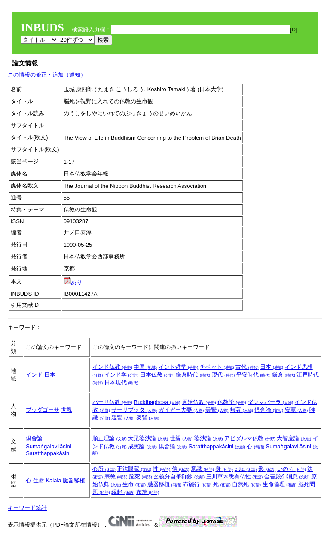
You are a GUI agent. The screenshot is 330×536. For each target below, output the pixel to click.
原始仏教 (199, 402)
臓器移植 (74, 480)
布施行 (197, 484)
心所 (104, 469)
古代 (247, 367)
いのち (291, 469)
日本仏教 (157, 374)
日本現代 (121, 382)
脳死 (140, 476)
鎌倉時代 (193, 374)
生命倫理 (280, 484)
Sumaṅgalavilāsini (48, 446)
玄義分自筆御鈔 (179, 476)
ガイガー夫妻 (181, 410)
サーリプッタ (134, 410)
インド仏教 (112, 367)
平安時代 (253, 374)
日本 (49, 374)
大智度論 (294, 438)
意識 (202, 469)
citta (246, 469)
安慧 (296, 410)
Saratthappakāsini (48, 453)
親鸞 (122, 417)
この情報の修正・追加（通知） (47, 74)
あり (73, 282)
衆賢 (147, 417)
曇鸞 (217, 410)
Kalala (53, 480)
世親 (66, 410)
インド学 (121, 374)
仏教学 (231, 402)
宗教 (116, 476)
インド (34, 374)
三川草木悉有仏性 (234, 476)
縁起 (122, 492)
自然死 (246, 484)
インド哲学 (179, 367)
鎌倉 (283, 374)
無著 (241, 410)
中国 (145, 367)
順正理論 (109, 438)
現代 (223, 374)
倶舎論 (268, 410)
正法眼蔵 (134, 469)
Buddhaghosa (157, 402)
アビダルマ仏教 (249, 438)
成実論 (142, 446)
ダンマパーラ (270, 402)
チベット (217, 367)
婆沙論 (208, 438)
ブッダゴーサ (42, 410)
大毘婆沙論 (148, 438)
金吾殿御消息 (287, 476)
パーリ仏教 (112, 402)
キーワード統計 (27, 508)
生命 (38, 480)
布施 (147, 492)
